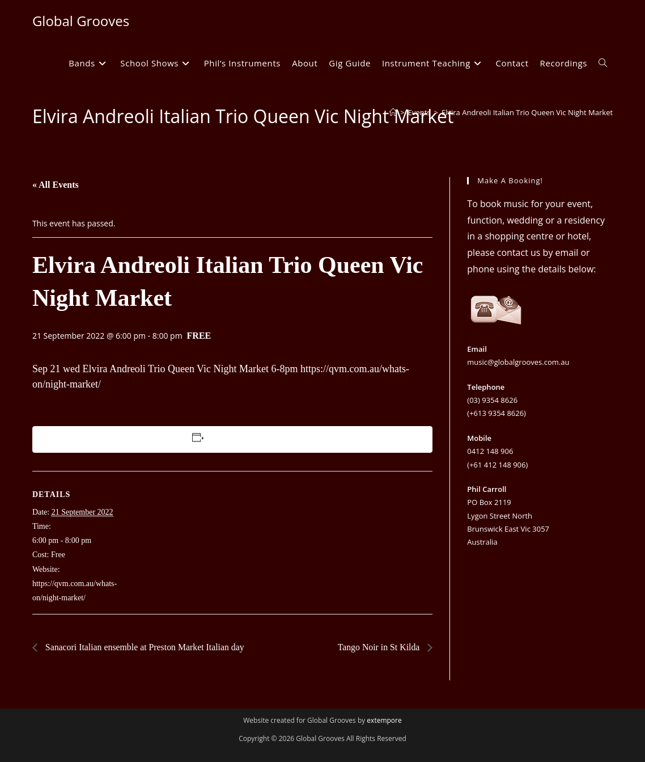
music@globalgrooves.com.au (518, 362)
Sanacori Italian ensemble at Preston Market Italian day (145, 647)
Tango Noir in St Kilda (379, 647)
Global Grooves (80, 20)
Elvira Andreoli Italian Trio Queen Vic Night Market (527, 112)
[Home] (393, 112)
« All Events (55, 185)
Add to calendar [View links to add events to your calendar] (233, 439)
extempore (384, 720)
